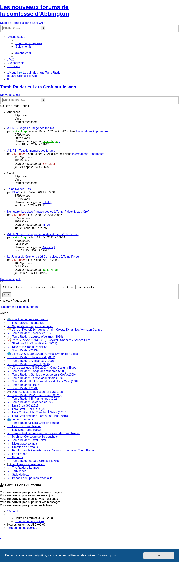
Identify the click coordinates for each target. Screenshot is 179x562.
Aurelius (47, 247)
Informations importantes (92, 131)
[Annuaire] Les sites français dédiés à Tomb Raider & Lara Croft (48, 211)
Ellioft (15, 192)
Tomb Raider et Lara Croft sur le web (38, 86)
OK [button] (159, 555)
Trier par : (49, 287)
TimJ (46, 224)
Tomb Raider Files (19, 189)
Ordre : (80, 287)
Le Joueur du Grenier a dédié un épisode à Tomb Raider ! (44, 256)
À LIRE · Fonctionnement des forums (31, 150)
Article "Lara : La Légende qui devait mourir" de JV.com (42, 234)
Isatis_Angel (20, 131)
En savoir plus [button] (106, 555)
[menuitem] (28, 43)
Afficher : (17, 287)
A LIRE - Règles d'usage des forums (30, 128)
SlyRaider (18, 153)
